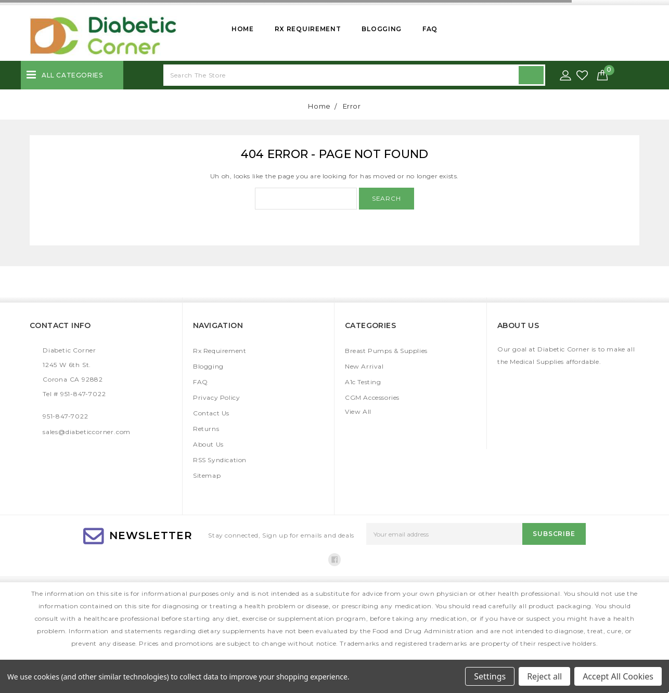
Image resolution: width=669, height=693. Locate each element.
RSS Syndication (220, 460)
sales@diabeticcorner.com (87, 432)
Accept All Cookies (618, 676)
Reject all (544, 676)
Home (242, 29)
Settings (490, 676)
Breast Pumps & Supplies (386, 351)
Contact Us (211, 413)
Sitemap (207, 475)
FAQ (430, 29)
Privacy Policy (216, 397)
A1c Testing (363, 382)
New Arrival (364, 366)
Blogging (382, 29)
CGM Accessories (372, 397)
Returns (206, 429)
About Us (208, 444)
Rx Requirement (308, 29)
